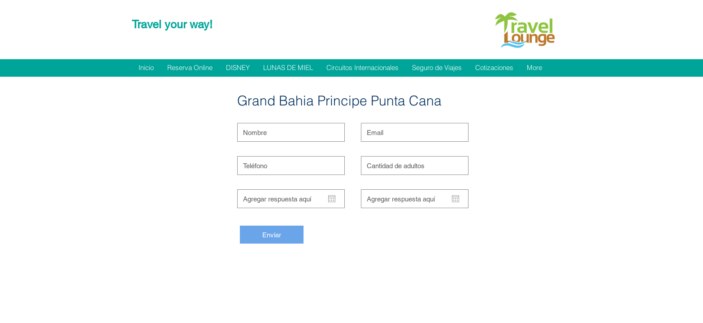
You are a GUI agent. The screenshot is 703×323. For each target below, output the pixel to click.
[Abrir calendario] (331, 198)
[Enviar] (272, 235)
